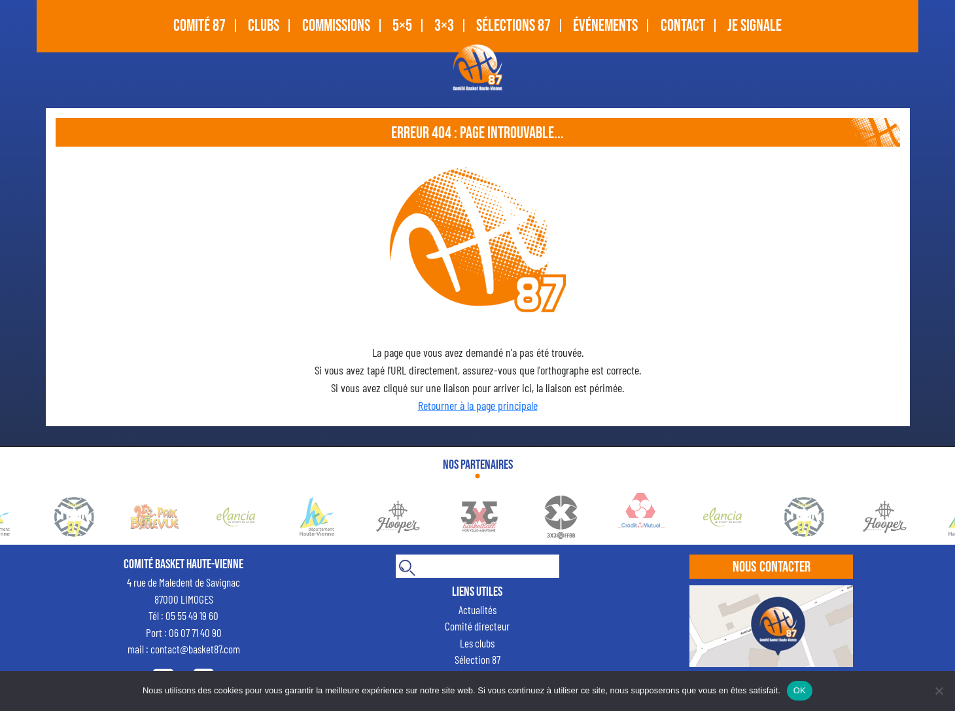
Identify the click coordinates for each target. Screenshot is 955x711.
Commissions (336, 26)
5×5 (402, 26)
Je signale (754, 26)
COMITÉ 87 (199, 26)
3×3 (444, 26)
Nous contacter (771, 567)
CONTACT (683, 26)
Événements (605, 26)
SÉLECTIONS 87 (513, 26)
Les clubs (477, 642)
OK (799, 690)
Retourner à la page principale (478, 405)
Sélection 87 (477, 659)
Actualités (477, 609)
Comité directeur (477, 625)
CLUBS (263, 26)
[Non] (938, 690)
